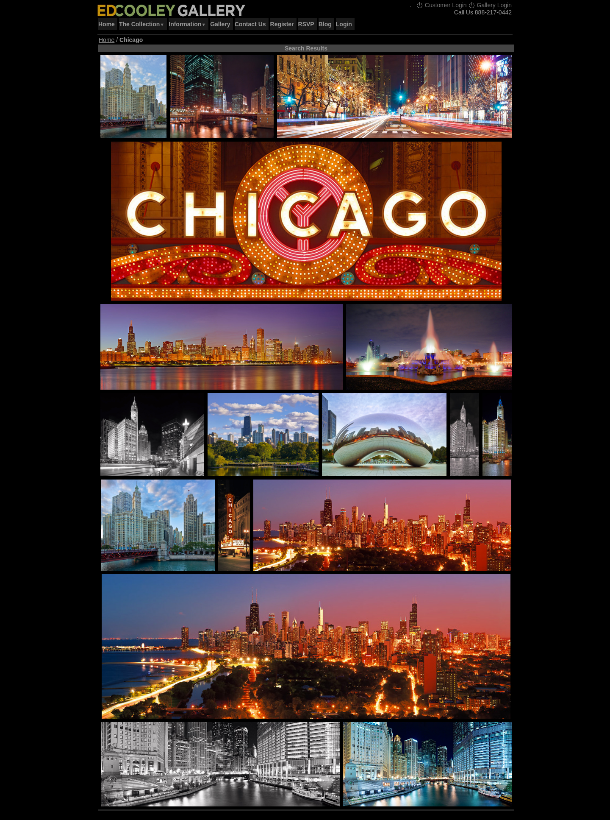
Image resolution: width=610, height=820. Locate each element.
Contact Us (250, 24)
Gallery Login (490, 5)
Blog (325, 24)
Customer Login (441, 5)
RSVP (306, 24)
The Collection (141, 24)
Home (106, 24)
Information (187, 24)
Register (282, 24)
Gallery (220, 24)
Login (344, 24)
